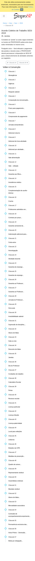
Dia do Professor (14, 366)
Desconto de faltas (14, 349)
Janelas (11, 357)
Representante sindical (16, 472)
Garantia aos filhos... (15, 174)
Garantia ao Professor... (16, 283)
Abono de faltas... (14, 497)
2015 (21, 23)
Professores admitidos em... (17, 209)
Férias (10, 390)
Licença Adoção (13, 415)
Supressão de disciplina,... (17, 324)
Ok (22, 9)
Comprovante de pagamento (17, 116)
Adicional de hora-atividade (17, 141)
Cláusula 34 (11, 62)
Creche (10, 201)
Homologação (13, 250)
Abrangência (12, 75)
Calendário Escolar (14, 382)
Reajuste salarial (13, 92)
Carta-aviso (12, 242)
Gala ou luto (12, 341)
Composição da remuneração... (18, 100)
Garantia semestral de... (16, 226)
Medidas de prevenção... (16, 456)
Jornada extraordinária (15, 125)
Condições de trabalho (15, 374)
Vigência (11, 83)
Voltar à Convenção (11, 67)
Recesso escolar (13, 398)
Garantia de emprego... (16, 267)
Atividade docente (14, 259)
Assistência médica (14, 182)
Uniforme (11, 440)
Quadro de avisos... (14, 464)
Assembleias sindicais (15, 481)
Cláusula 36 (23, 62)
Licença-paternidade (15, 423)
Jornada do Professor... (16, 300)
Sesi (15, 23)
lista (10, 23)
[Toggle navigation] (3, 16)
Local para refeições (15, 431)
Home (5, 23)
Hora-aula (11, 308)
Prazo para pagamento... (16, 108)
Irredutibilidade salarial (15, 316)
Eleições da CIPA (14, 448)
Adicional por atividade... (16, 149)
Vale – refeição (13, 166)
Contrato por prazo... (15, 217)
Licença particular (14, 407)
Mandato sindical (14, 489)
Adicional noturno (14, 133)
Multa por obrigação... (15, 541)
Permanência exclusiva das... (18, 524)
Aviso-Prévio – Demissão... (17, 532)
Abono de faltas (13, 333)
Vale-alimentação (14, 157)
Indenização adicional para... (17, 234)
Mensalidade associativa (16, 505)
